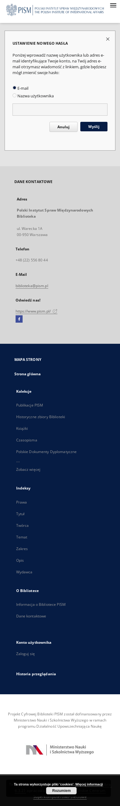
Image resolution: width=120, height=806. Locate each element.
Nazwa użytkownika (33, 96)
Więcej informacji (89, 784)
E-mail (20, 88)
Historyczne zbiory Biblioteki (40, 416)
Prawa (21, 502)
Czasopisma (26, 440)
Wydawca (24, 572)
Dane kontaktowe (31, 616)
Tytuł (20, 513)
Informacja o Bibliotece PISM (41, 604)
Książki (22, 428)
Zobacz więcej (28, 469)
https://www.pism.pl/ (37, 311)
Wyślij (94, 126)
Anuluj (63, 126)
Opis (20, 560)
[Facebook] (19, 319)
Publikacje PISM (29, 405)
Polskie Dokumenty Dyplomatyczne (46, 451)
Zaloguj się (25, 653)
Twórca (22, 525)
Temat (21, 537)
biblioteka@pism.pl (32, 285)
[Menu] (112, 5)
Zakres (22, 548)
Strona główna (27, 374)
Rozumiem (61, 791)
